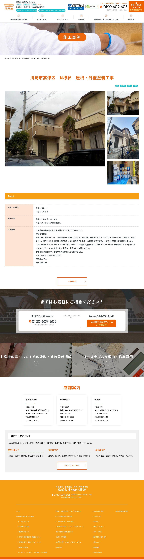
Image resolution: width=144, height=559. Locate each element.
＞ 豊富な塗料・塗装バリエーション (29, 542)
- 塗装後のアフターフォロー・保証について (69, 527)
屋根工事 (122, 86)
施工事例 (81, 17)
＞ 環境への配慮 (22, 547)
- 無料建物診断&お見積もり (64, 532)
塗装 (117, 86)
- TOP (18, 511)
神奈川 (129, 86)
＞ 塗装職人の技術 (23, 527)
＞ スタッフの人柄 (23, 521)
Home (7, 58)
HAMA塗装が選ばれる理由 (18, 17)
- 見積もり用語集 (60, 537)
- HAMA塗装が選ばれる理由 (26, 516)
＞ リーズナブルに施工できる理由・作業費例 (32, 552)
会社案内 (131, 17)
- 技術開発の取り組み (99, 537)
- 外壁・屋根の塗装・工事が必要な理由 (68, 511)
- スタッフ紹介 (97, 532)
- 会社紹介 (96, 521)
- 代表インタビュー (99, 527)
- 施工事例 (58, 547)
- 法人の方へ (97, 516)
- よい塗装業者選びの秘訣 (63, 516)
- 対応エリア (97, 542)
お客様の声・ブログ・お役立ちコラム (106, 17)
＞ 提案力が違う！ (23, 532)
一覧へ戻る (72, 281)
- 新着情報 (96, 547)
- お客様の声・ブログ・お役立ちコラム (68, 542)
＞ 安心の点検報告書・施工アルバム (29, 537)
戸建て (135, 86)
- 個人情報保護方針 (121, 511)
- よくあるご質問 (98, 511)
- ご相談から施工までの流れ (64, 521)
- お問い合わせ (97, 552)
